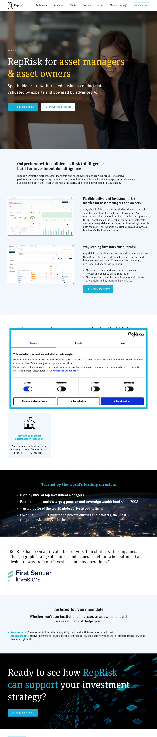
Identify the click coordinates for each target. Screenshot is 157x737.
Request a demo (141, 5)
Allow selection (78, 401)
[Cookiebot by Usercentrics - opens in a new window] (130, 334)
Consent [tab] (34, 343)
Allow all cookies (122, 401)
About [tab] (123, 343)
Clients (72, 5)
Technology (41, 5)
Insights (87, 5)
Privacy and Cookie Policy (66, 371)
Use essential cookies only (34, 401)
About (100, 5)
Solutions (58, 5)
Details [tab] (78, 343)
